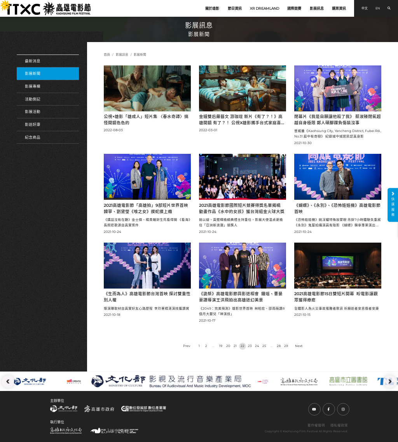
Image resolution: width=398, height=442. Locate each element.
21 (235, 346)
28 (279, 346)
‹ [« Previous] (186, 346)
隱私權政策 (339, 425)
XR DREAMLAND (264, 8)
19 (220, 346)
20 (228, 346)
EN (377, 8)
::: (2, 3)
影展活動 (32, 111)
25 (264, 346)
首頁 (107, 54)
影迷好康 (32, 124)
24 (257, 346)
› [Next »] (298, 346)
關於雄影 (212, 8)
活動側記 (32, 99)
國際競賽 (294, 8)
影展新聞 (32, 73)
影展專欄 (32, 86)
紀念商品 (32, 137)
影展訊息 (317, 8)
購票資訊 (339, 8)
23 (250, 346)
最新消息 (32, 61)
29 (286, 346)
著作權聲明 (316, 425)
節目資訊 (235, 8)
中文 (364, 8)
